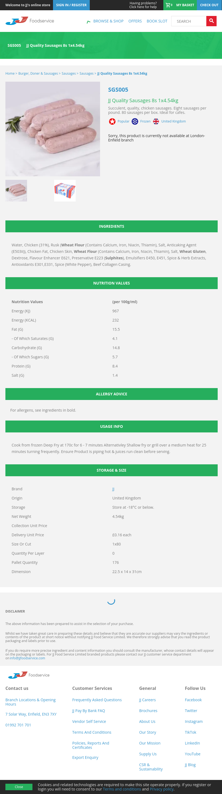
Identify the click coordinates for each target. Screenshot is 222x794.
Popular (124, 121)
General (147, 688)
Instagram (194, 721)
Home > (11, 73)
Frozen (145, 121)
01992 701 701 (18, 724)
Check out (209, 5)
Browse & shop (108, 21)
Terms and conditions (122, 789)
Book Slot (157, 21)
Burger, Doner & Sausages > (39, 73)
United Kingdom (173, 121)
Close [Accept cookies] (19, 787)
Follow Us (195, 688)
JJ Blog (190, 764)
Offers (135, 21)
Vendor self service (89, 721)
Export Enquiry (85, 757)
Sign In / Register (71, 5)
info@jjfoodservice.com (27, 658)
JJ (113, 488)
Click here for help (143, 5)
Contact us (16, 688)
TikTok (190, 732)
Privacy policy (162, 789)
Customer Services (92, 688)
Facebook (193, 699)
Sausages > (70, 73)
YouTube (193, 753)
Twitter (191, 710)
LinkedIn (192, 743)
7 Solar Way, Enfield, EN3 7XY (31, 714)
